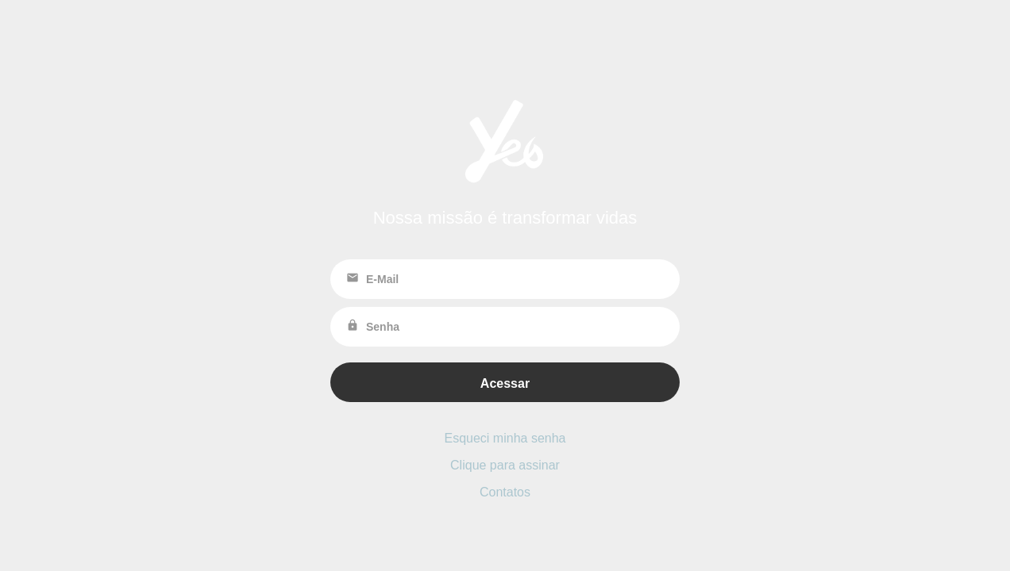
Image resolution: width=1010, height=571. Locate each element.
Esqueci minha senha (505, 438)
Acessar (505, 383)
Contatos (505, 492)
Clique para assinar (505, 465)
